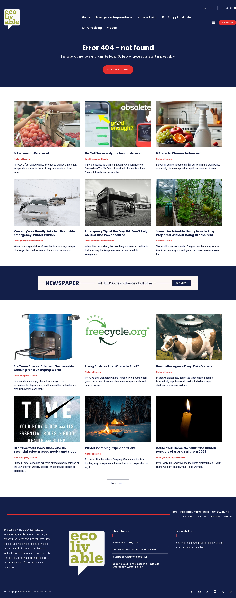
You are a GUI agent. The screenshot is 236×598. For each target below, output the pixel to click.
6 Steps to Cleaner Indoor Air (178, 153)
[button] (211, 8)
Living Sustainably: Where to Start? (112, 367)
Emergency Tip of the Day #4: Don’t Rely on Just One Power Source (116, 233)
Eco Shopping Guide (96, 159)
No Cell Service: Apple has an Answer (113, 153)
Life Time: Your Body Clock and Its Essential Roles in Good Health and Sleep (45, 450)
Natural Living (22, 159)
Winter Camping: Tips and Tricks (110, 448)
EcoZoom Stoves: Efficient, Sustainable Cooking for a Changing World (44, 368)
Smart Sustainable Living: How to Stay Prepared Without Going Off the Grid (185, 233)
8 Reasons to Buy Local (31, 153)
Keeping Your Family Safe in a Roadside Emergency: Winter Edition (44, 233)
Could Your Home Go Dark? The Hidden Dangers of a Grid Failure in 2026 (186, 450)
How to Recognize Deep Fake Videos (184, 367)
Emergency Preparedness (28, 241)
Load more (118, 483)
